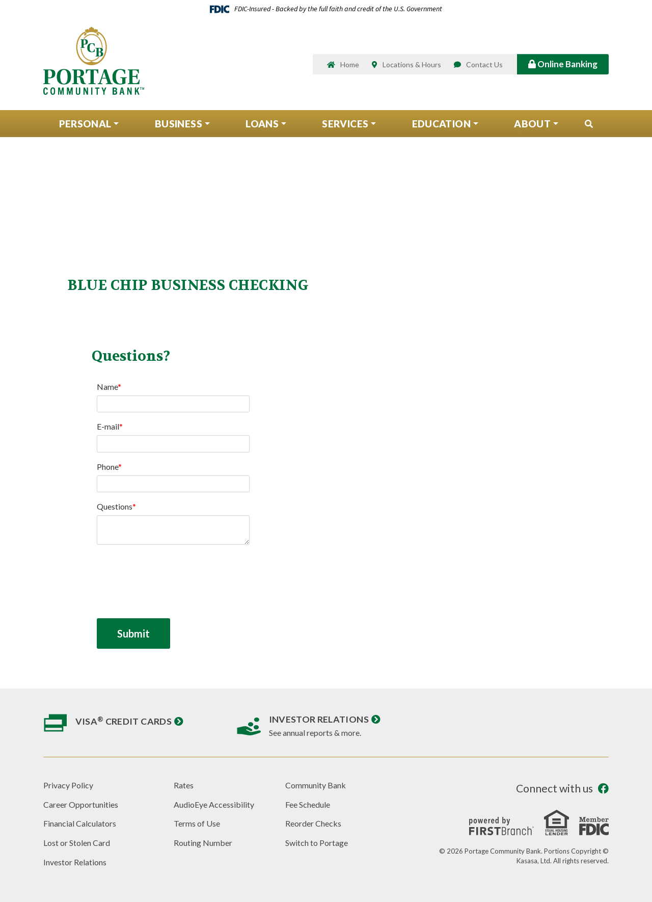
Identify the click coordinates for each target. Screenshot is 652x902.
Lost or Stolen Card (76, 842)
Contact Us (484, 65)
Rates (184, 785)
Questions (114, 506)
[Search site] (589, 125)
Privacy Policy (68, 785)
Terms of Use (197, 823)
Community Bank (315, 785)
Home (349, 65)
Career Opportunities (80, 804)
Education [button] (441, 124)
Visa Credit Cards (123, 721)
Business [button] (178, 124)
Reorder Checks (313, 823)
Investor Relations (319, 719)
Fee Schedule (307, 804)
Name (107, 386)
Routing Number (203, 842)
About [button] (532, 124)
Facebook (603, 788)
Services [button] (345, 124)
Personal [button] (85, 124)
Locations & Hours (412, 65)
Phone (107, 466)
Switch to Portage (316, 842)
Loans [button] (262, 124)
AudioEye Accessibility (214, 804)
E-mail (108, 426)
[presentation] (174, 576)
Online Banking (562, 64)
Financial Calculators (79, 823)
